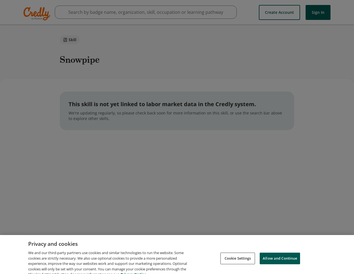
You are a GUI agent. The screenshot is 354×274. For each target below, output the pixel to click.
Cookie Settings (238, 261)
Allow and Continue (280, 261)
